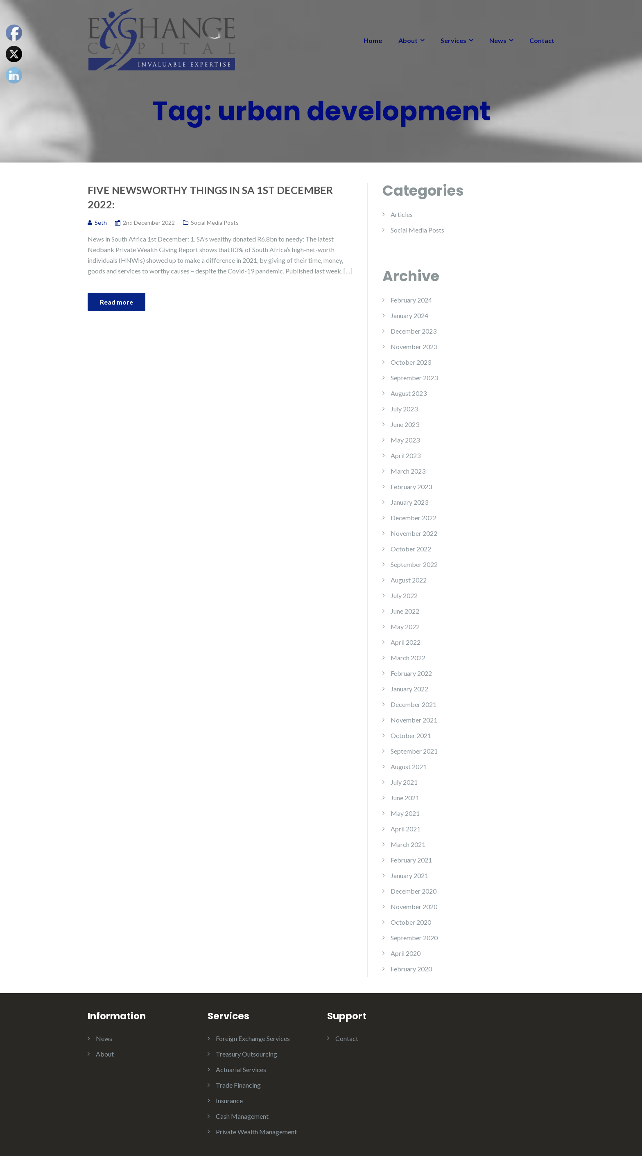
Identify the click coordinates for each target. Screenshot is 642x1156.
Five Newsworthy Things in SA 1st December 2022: (210, 197)
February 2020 (411, 969)
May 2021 (405, 813)
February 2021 (411, 860)
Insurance (229, 1100)
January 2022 (409, 689)
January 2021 (409, 875)
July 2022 (404, 595)
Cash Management (242, 1116)
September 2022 (414, 564)
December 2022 (413, 518)
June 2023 (405, 424)
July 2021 (404, 782)
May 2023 (405, 440)
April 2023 (405, 455)
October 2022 (411, 549)
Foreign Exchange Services (253, 1038)
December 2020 (413, 891)
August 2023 (409, 393)
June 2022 (405, 611)
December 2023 (413, 331)
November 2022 (414, 533)
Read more (116, 302)
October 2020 (411, 922)
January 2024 (409, 315)
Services (453, 40)
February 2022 (411, 673)
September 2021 (414, 751)
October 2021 (411, 735)
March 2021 (408, 844)
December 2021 (413, 704)
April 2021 (405, 829)
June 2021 (405, 798)
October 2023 (411, 362)
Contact (541, 40)
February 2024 (411, 300)
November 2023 (414, 346)
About (408, 40)
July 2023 (404, 409)
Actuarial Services (241, 1069)
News (497, 40)
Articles (402, 214)
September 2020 (414, 938)
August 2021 (409, 766)
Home (373, 40)
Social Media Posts (215, 222)
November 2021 (414, 720)
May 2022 (405, 626)
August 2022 (409, 580)
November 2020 (414, 906)
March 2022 (408, 658)
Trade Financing (238, 1085)
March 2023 (408, 471)
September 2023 (414, 378)
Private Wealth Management (256, 1132)
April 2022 (405, 642)
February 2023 (411, 486)
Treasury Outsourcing (246, 1054)
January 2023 (409, 502)
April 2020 (405, 953)
